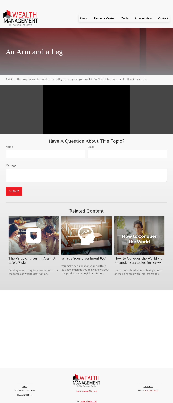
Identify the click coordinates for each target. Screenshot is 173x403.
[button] (84, 10)
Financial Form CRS (88, 393)
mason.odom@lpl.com (86, 382)
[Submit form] (14, 183)
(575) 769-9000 (151, 382)
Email (91, 138)
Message (11, 157)
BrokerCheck (115, 398)
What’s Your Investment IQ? (83, 250)
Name (9, 138)
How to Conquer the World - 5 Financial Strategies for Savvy (138, 252)
